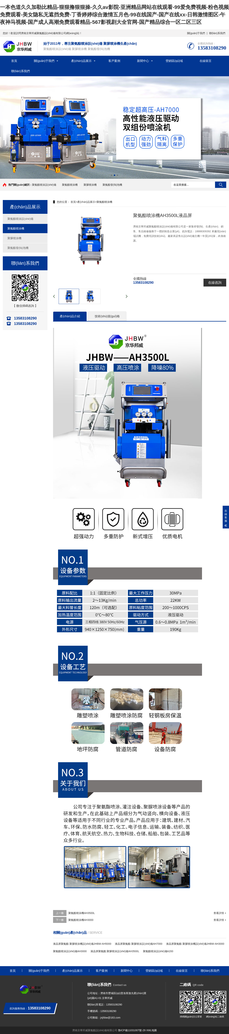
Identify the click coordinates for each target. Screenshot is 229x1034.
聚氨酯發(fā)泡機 (112, 184)
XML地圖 (151, 1030)
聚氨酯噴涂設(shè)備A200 (158, 951)
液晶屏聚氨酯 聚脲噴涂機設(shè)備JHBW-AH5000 (82, 943)
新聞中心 (143, 60)
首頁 (14, 60)
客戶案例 (114, 60)
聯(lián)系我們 (217, 33)
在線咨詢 (215, 282)
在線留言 (205, 60)
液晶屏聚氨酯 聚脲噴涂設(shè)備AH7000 (138, 943)
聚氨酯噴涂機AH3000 (80, 919)
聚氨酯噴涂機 (70, 184)
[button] (111, 175)
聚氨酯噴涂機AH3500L (81, 913)
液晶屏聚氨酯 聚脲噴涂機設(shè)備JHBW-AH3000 (195, 943)
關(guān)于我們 (196, 33)
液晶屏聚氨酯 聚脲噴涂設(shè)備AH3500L (114, 951)
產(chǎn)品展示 (81, 60)
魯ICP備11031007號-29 (132, 1030)
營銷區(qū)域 (174, 60)
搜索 (220, 185)
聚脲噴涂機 (90, 184)
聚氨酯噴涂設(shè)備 (44, 184)
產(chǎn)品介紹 (70, 316)
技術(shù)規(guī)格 (107, 316)
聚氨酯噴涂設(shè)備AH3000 (70, 951)
